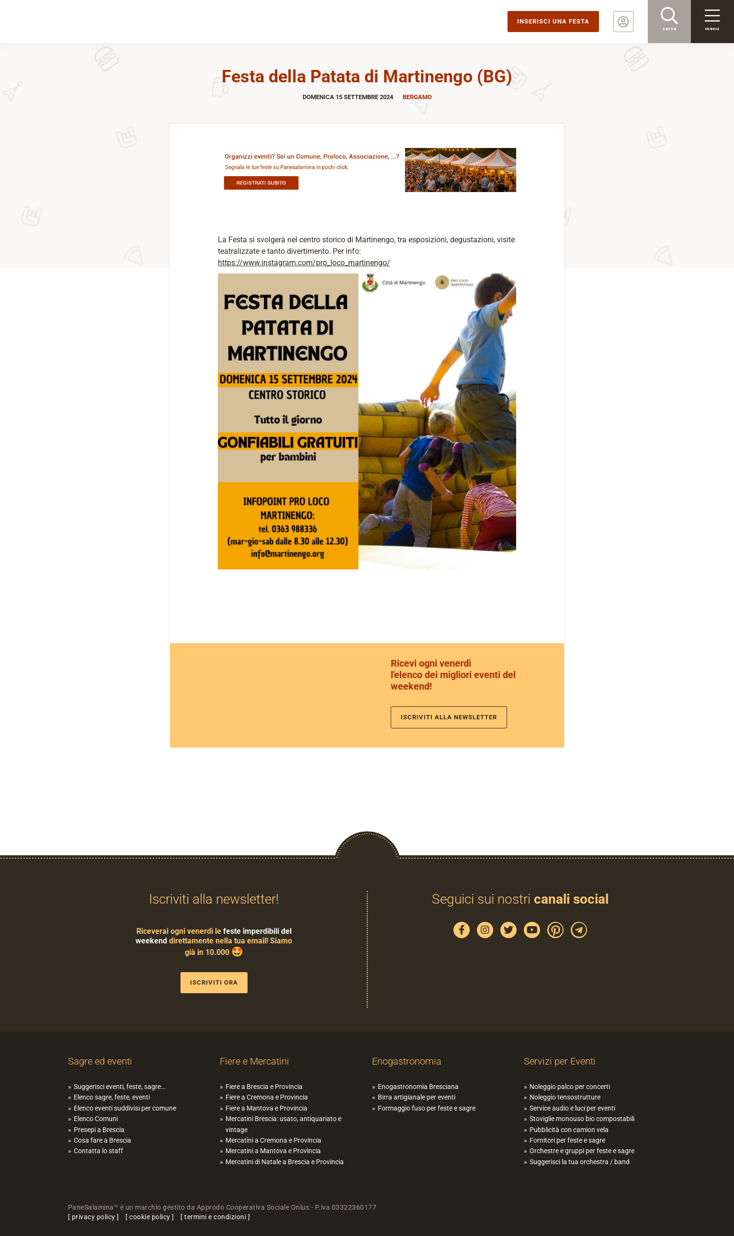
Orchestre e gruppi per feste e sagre (582, 1151)
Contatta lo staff (98, 1151)
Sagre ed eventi (100, 1061)
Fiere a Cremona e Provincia (267, 1097)
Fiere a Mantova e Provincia (266, 1108)
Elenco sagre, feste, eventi (112, 1097)
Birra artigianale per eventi (416, 1097)
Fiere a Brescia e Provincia (264, 1086)
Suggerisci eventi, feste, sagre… (119, 1086)
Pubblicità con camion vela (569, 1130)
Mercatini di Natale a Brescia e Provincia (285, 1162)
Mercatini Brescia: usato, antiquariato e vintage (283, 1124)
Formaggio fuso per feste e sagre (426, 1108)
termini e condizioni (215, 1217)
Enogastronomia (406, 1061)
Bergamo (417, 97)
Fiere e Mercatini (254, 1061)
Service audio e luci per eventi (572, 1108)
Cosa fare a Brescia (102, 1140)
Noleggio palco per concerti (570, 1086)
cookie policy (149, 1217)
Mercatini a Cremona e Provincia (273, 1140)
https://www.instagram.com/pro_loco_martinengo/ (304, 262)
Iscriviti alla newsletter (449, 717)
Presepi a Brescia (99, 1130)
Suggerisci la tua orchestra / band (580, 1162)
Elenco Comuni (96, 1119)
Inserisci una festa (553, 21)
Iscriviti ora (214, 982)
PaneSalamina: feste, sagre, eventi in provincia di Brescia (74, 21)
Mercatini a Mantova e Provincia (273, 1151)
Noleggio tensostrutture (565, 1097)
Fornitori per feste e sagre (567, 1140)
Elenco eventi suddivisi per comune (125, 1108)
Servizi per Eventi (560, 1061)
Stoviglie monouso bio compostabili (582, 1119)
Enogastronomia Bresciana (418, 1086)
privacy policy (93, 1217)
